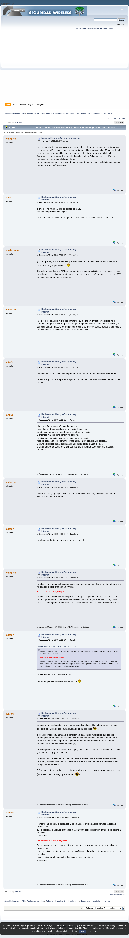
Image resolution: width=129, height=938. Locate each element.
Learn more (92, 931)
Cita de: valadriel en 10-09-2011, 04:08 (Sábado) (57, 646)
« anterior (112, 118)
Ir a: (80, 908)
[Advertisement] (33, 70)
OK (82, 931)
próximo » (121, 118)
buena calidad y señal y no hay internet (61, 138)
